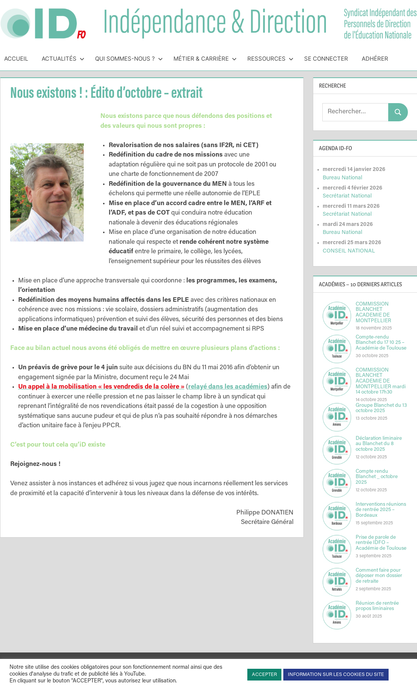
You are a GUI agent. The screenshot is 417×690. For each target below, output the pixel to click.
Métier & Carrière (205, 58)
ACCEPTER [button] (264, 674)
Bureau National (342, 178)
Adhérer (375, 58)
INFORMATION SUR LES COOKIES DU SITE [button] (336, 674)
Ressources (270, 58)
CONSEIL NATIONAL (349, 251)
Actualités (63, 58)
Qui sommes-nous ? (129, 58)
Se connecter (326, 58)
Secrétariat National (347, 196)
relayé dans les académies (227, 387)
